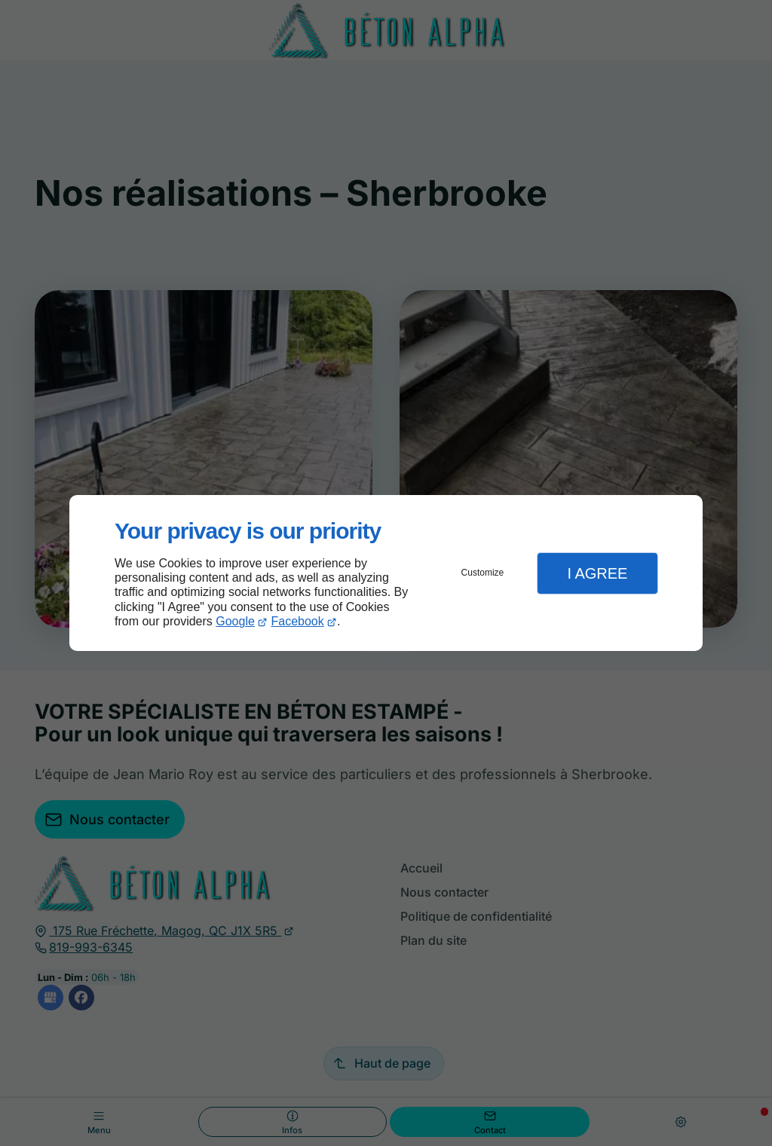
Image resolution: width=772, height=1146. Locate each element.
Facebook (297, 621)
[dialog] (386, 573)
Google (235, 621)
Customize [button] (482, 572)
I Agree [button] (597, 573)
